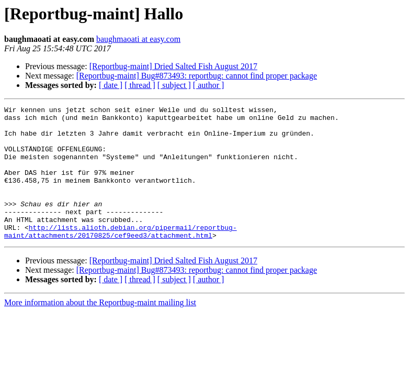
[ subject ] (174, 85)
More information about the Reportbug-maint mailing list (100, 329)
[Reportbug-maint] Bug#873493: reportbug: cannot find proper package (196, 75)
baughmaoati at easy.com (138, 39)
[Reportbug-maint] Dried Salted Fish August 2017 (173, 66)
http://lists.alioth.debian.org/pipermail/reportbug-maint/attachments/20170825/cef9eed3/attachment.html (120, 257)
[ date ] (110, 85)
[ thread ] (139, 85)
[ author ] (208, 85)
